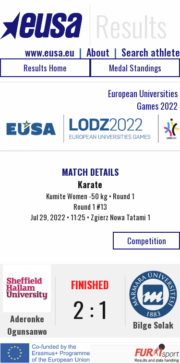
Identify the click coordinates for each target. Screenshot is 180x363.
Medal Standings (135, 68)
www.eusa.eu (49, 52)
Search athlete (150, 52)
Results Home (45, 68)
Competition (146, 241)
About (97, 52)
